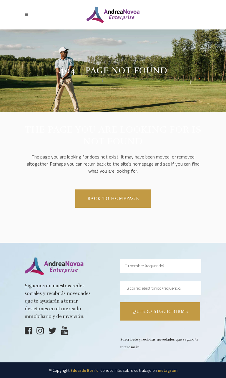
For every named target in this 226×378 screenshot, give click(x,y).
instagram (167, 370)
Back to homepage (113, 198)
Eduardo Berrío (84, 370)
